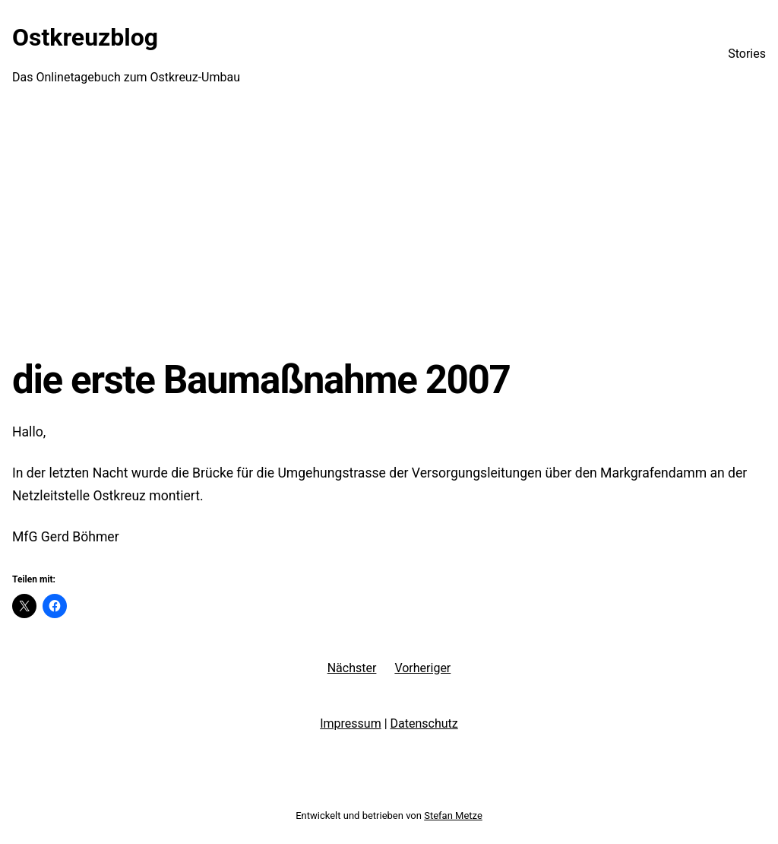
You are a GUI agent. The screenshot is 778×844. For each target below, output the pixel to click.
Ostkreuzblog (85, 37)
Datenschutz (424, 723)
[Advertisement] (389, 231)
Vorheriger (422, 668)
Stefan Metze (453, 815)
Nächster (352, 668)
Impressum (350, 723)
